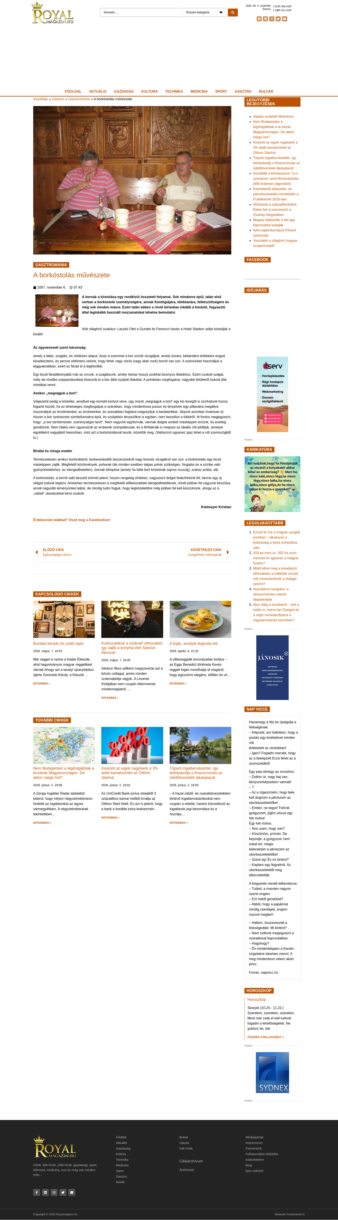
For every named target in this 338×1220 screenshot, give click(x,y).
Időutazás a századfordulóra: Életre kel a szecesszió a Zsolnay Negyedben (275, 210)
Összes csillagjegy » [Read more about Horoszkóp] (265, 1037)
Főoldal (73, 91)
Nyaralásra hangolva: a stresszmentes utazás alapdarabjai (271, 594)
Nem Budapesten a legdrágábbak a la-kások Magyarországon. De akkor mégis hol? (63, 773)
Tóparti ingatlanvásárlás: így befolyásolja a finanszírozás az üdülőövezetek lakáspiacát (196, 773)
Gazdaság (124, 91)
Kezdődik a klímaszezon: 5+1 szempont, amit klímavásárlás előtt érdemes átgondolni (276, 179)
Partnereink (254, 1148)
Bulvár (266, 91)
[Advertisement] (169, 56)
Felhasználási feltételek (262, 1154)
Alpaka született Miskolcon (273, 116)
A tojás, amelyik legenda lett (194, 643)
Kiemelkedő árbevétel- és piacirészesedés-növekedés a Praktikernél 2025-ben (276, 194)
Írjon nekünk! (255, 1171)
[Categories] (204, 12)
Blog (249, 1165)
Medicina (199, 91)
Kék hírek (186, 1148)
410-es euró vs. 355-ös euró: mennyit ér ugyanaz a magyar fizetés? (276, 558)
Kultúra (149, 91)
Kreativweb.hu (296, 1214)
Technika (174, 91)
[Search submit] (233, 12)
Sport (221, 91)
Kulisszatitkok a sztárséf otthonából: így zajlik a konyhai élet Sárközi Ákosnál (132, 648)
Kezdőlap (40, 99)
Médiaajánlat (255, 1137)
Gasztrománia (79, 99)
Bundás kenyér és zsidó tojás (58, 643)
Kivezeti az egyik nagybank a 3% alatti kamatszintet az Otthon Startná (129, 773)
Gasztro (243, 91)
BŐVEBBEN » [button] (41, 683)
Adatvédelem (255, 1159)
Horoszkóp (256, 999)
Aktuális (97, 91)
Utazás (184, 1143)
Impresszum (254, 1143)
